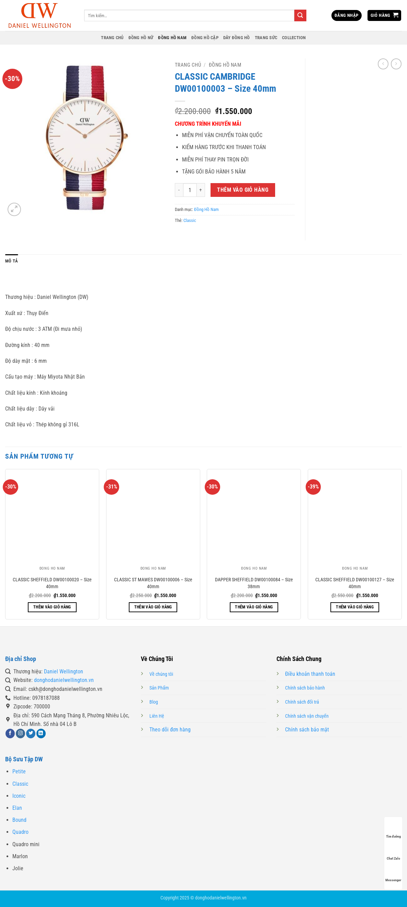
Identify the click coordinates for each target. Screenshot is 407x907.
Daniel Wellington (63, 671)
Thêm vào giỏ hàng (242, 190)
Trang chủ (188, 65)
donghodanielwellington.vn (64, 680)
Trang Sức (266, 37)
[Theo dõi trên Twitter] (30, 733)
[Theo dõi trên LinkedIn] (41, 733)
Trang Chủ (112, 37)
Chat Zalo (393, 851)
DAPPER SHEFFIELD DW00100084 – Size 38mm (254, 583)
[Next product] (383, 63)
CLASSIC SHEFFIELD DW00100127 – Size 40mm (354, 583)
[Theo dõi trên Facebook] (10, 733)
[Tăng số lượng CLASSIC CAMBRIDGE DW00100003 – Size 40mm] (201, 190)
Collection (294, 37)
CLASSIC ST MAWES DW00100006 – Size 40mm (153, 583)
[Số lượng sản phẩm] (190, 190)
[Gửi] (300, 15)
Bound (19, 820)
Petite (19, 771)
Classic (189, 220)
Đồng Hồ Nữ (141, 37)
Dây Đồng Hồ (236, 37)
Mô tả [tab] (11, 261)
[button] (346, 15)
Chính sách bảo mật (307, 729)
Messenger (393, 873)
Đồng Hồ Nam (172, 37)
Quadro (20, 832)
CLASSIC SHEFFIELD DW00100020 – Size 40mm (52, 583)
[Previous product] (396, 63)
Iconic (18, 796)
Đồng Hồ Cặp (204, 37)
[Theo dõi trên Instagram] (20, 733)
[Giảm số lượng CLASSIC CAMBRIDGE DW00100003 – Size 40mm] (179, 190)
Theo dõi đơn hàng (170, 729)
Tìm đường (393, 829)
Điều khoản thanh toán (310, 674)
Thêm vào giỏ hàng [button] (52, 607)
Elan (17, 808)
